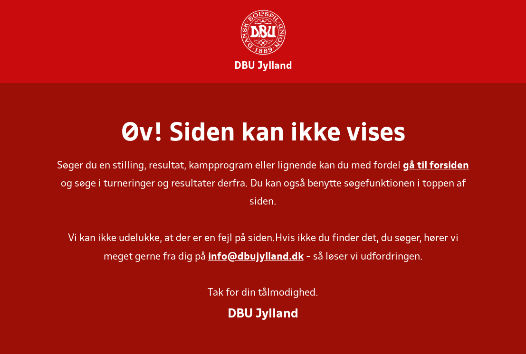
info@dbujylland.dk (256, 256)
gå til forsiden (436, 165)
